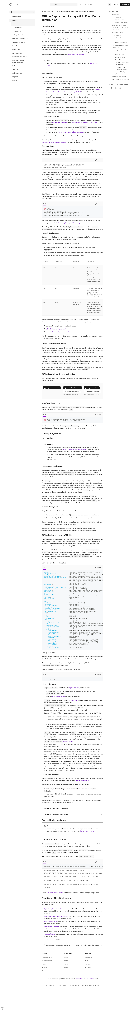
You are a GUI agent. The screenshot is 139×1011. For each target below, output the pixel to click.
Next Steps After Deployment (120, 79)
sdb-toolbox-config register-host (58, 334)
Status (44, 993)
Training (66, 990)
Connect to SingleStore (20, 38)
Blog (86, 983)
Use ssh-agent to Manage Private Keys (84, 122)
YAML (44, 570)
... (56, 11)
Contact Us (88, 979)
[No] (116, 88)
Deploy (14, 20)
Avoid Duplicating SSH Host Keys (69, 225)
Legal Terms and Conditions (90, 1007)
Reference (16, 66)
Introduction (16, 16)
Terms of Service (90, 1001)
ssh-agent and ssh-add (60, 122)
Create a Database (18, 42)
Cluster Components (82, 799)
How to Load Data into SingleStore (56, 939)
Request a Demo (47, 983)
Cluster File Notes (120, 57)
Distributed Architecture (76, 54)
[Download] (52, 390)
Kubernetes (17, 27)
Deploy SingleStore (117, 32)
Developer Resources (19, 57)
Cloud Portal (73, 719)
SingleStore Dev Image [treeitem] (21, 35)
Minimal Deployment (121, 42)
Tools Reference (49, 957)
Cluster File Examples (121, 60)
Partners (88, 990)
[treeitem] (22, 16)
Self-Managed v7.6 (47, 11)
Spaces (66, 983)
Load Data (15, 46)
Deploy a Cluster (119, 54)
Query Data (16, 49)
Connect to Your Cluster (119, 76)
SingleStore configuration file (57, 331)
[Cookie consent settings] (2, 1008)
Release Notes (17, 73)
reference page (68, 760)
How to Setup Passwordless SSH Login (70, 132)
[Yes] (111, 88)
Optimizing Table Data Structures (55, 931)
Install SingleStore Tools (119, 25)
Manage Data (17, 53)
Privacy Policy (79, 1001)
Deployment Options (87, 850)
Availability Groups (58, 715)
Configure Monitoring (51, 949)
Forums (66, 979)
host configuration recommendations (54, 142)
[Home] (13, 4)
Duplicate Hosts (119, 19)
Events (66, 986)
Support (15, 77)
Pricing (44, 986)
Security (15, 69)
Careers (87, 986)
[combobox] (109, 4)
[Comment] (120, 88)
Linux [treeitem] (16, 24)
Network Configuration (121, 22)
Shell (44, 204)
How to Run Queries (51, 944)
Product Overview (47, 979)
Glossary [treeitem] (15, 80)
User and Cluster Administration (18, 61)
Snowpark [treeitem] (17, 31)
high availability (74, 706)
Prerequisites (117, 17)
